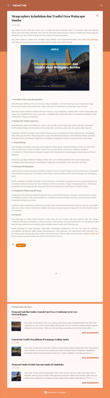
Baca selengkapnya (90, 333)
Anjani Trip (19, 5)
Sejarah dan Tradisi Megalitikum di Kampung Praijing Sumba (40, 339)
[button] (97, 16)
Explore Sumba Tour (91, 233)
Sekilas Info (21, 245)
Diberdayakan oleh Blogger (55, 392)
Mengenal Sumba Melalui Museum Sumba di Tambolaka (37, 364)
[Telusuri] (101, 6)
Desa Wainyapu (92, 39)
